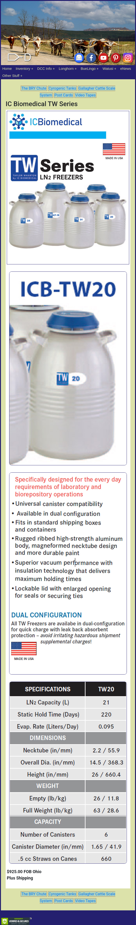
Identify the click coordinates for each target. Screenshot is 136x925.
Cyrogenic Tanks (62, 88)
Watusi (108, 69)
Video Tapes (85, 95)
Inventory (23, 69)
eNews (125, 69)
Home (7, 69)
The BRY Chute (33, 88)
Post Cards (63, 95)
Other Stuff (10, 76)
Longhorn (66, 69)
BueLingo (88, 69)
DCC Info (44, 69)
